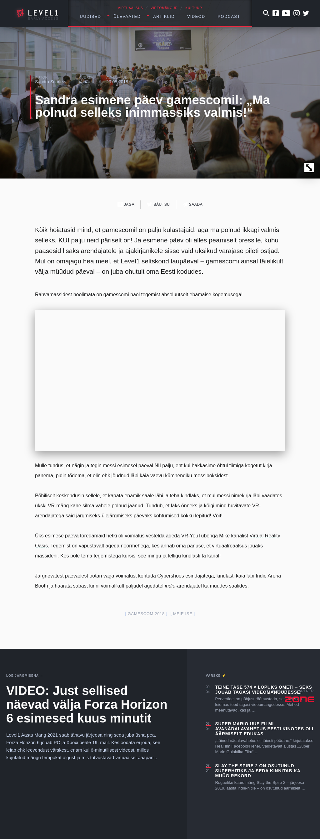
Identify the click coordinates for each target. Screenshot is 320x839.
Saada (192, 204)
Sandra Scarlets (50, 81)
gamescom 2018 (146, 613)
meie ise (182, 613)
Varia (84, 81)
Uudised (90, 16)
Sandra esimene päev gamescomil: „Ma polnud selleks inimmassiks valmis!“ (152, 106)
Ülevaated (127, 16)
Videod (196, 16)
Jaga (126, 204)
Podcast (229, 16)
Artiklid (164, 16)
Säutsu (158, 204)
